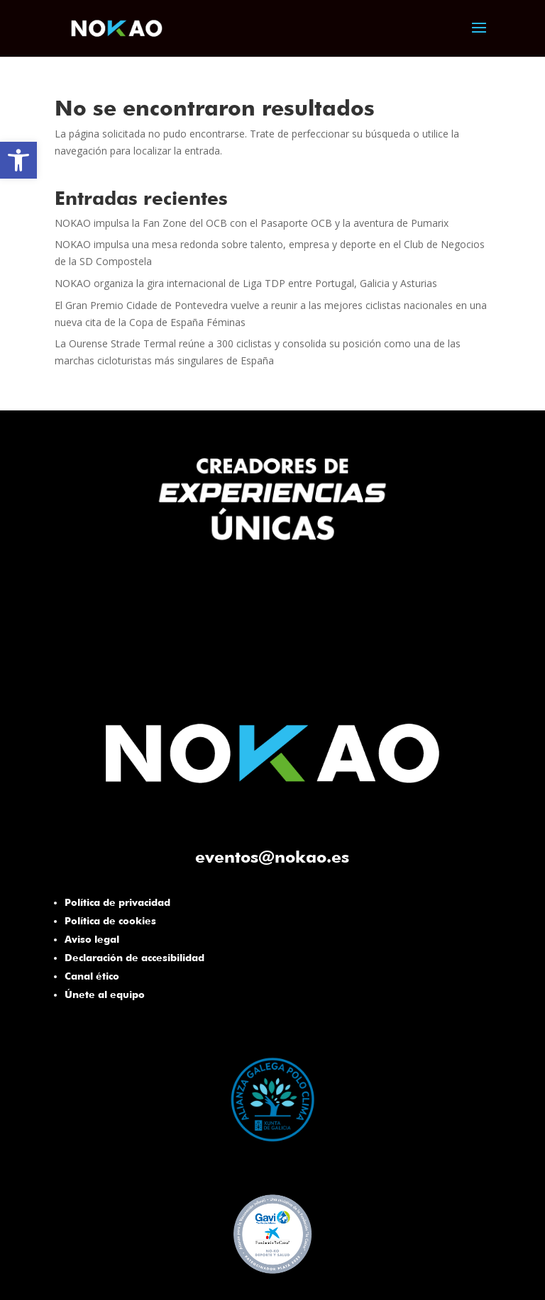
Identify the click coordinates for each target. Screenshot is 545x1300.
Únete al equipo (105, 994)
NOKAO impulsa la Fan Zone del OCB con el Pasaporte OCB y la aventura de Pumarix (251, 223)
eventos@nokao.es (272, 856)
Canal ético (92, 976)
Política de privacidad (117, 902)
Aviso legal (92, 939)
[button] (18, 160)
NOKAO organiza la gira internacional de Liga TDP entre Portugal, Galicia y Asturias (246, 283)
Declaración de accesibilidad (134, 957)
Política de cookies (110, 920)
